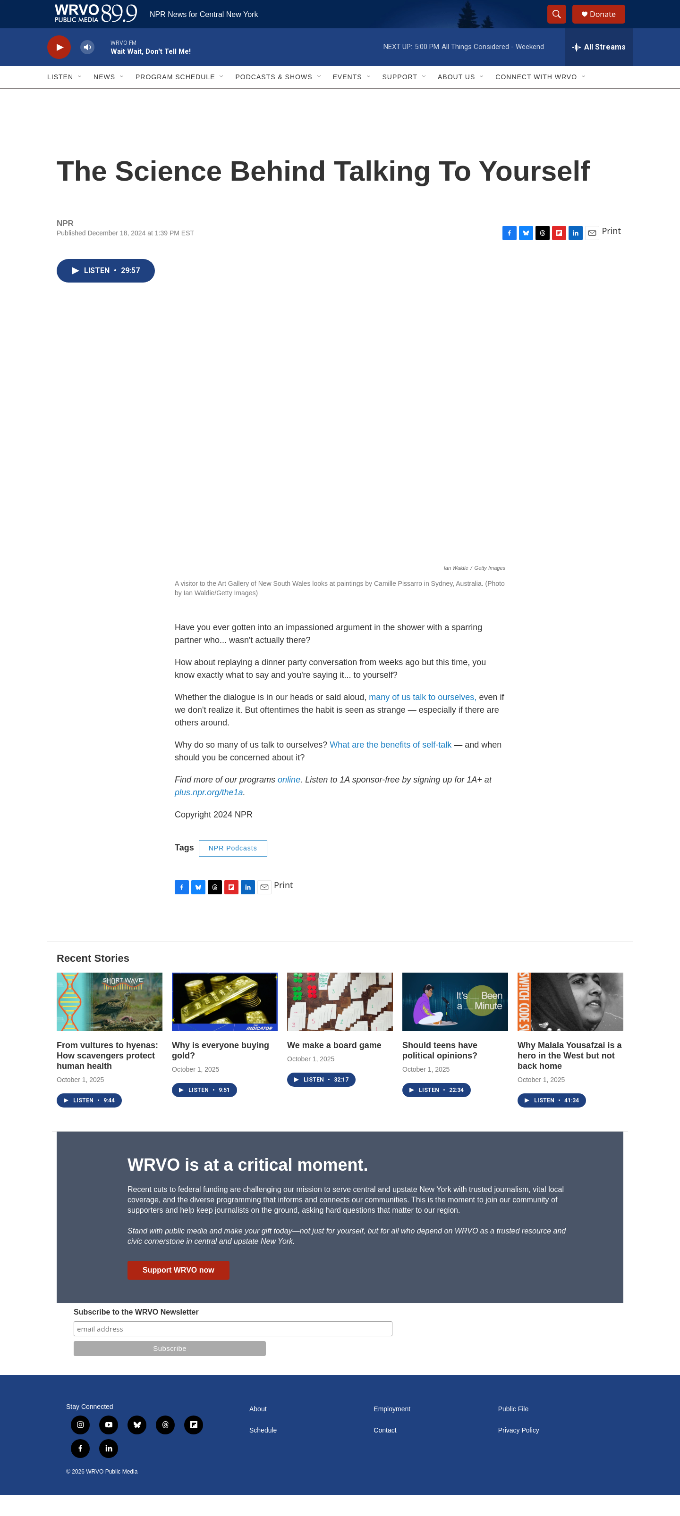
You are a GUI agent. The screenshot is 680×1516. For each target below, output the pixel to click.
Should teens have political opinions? (439, 1072)
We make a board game (334, 1066)
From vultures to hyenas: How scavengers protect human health (107, 1077)
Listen (60, 98)
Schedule (263, 1451)
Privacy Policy (518, 1451)
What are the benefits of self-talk (390, 766)
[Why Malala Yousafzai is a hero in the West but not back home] (570, 1023)
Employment (392, 1430)
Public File (513, 1430)
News (104, 98)
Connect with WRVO (536, 98)
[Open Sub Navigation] (80, 98)
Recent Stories (93, 979)
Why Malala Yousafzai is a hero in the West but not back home (569, 1077)
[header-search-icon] (561, 25)
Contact (385, 1451)
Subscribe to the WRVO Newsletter (136, 1333)
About (258, 1430)
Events (347, 98)
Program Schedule (175, 98)
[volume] (87, 68)
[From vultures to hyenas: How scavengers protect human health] (109, 1023)
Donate (608, 25)
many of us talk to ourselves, (422, 718)
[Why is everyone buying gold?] (225, 1023)
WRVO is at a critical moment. (248, 1186)
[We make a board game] (340, 1023)
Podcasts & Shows (273, 98)
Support (399, 98)
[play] (59, 68)
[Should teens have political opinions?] (455, 1023)
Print (611, 252)
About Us (456, 98)
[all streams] (599, 68)
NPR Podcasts (233, 869)
